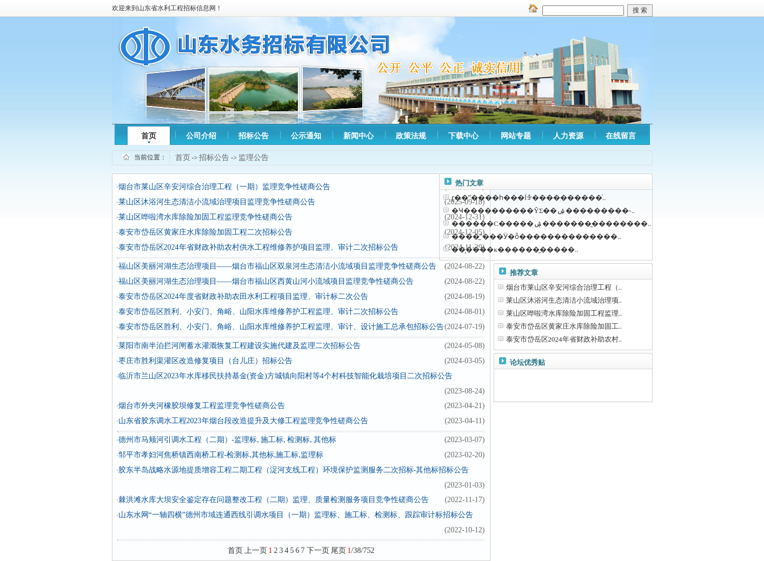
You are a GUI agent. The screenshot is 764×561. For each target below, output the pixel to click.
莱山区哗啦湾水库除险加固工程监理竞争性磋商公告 (205, 217)
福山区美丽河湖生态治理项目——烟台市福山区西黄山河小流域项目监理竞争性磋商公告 (266, 281)
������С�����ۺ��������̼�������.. (551, 223)
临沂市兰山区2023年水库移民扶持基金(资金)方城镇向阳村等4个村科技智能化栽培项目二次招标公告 (285, 376)
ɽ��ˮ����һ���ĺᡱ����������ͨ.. (528, 197)
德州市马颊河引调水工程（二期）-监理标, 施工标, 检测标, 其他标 (227, 440)
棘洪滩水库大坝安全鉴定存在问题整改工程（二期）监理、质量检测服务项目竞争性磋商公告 (273, 500)
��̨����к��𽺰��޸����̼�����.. (514, 249)
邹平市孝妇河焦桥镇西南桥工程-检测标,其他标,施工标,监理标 (220, 455)
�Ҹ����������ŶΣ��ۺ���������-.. (543, 210)
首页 (148, 136)
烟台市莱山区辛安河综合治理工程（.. (564, 287)
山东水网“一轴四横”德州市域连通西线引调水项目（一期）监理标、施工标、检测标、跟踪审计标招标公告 (295, 515)
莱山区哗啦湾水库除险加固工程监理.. (564, 313)
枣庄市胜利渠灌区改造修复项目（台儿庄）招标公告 (205, 361)
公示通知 (306, 136)
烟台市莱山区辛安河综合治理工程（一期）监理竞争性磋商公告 (224, 187)
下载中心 (463, 136)
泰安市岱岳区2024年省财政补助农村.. (564, 339)
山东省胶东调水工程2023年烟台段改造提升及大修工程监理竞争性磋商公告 (243, 421)
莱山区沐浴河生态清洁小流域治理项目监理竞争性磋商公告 (216, 202)
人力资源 (568, 136)
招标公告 (253, 136)
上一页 (255, 550)
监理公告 (253, 157)
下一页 (318, 550)
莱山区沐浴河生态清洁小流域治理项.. (564, 300)
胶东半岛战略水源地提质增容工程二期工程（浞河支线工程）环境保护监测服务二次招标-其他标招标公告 (293, 470)
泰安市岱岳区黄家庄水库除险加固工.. (564, 326)
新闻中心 (358, 136)
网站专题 (516, 136)
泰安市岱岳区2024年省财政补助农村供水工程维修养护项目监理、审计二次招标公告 (258, 247)
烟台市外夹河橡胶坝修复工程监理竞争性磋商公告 (201, 406)
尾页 (338, 550)
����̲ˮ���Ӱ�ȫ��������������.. (536, 236)
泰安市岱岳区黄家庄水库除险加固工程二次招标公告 (205, 232)
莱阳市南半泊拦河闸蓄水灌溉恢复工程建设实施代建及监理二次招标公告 (239, 346)
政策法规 (411, 136)
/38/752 (361, 550)
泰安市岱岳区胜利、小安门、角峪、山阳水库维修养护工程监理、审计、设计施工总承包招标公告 (281, 327)
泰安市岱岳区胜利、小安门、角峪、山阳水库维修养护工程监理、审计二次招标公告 (258, 312)
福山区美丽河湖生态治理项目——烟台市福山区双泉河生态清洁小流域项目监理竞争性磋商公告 (277, 266)
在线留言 (621, 136)
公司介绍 (201, 136)
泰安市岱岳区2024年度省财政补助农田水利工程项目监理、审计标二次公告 (243, 296)
